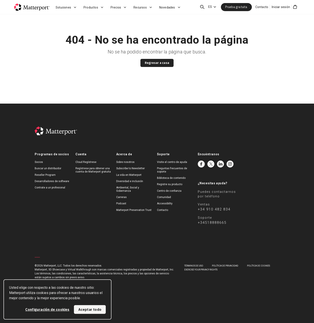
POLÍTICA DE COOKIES (258, 266)
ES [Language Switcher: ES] (210, 7)
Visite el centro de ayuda (172, 162)
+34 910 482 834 (214, 209)
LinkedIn (220, 164)
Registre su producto (169, 184)
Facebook (201, 164)
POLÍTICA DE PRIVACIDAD (225, 266)
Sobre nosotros (125, 162)
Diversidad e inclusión (129, 181)
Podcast (121, 203)
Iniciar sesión (281, 7)
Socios (39, 162)
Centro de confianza (169, 190)
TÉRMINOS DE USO (193, 266)
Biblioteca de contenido (171, 177)
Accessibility (164, 203)
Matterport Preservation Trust (134, 210)
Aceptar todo (89, 309)
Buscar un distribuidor (48, 168)
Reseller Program (45, 174)
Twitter (210, 164)
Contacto (261, 7)
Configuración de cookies (47, 309)
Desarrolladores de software (52, 181)
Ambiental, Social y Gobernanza (127, 189)
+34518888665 (212, 222)
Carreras (121, 197)
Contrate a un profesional (50, 187)
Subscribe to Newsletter (130, 168)
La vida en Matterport (129, 174)
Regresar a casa (157, 63)
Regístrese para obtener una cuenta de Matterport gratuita (93, 170)
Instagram (230, 164)
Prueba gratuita (236, 7)
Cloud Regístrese (85, 162)
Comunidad (164, 197)
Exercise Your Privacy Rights (200, 269)
